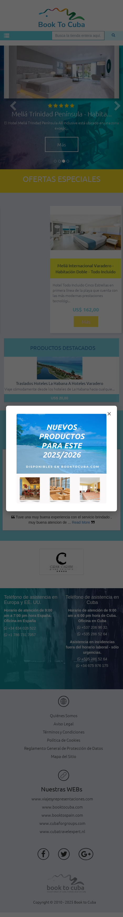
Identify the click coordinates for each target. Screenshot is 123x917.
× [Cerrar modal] (109, 414)
